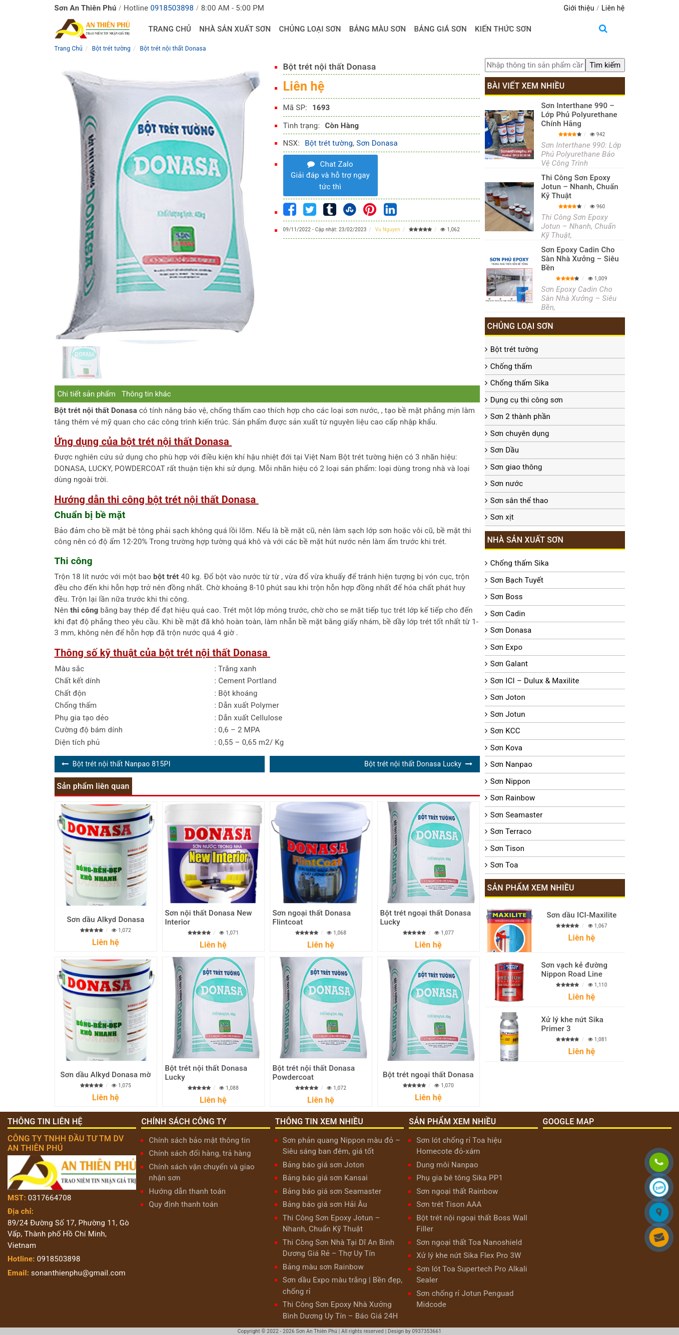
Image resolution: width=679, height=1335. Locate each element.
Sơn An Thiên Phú (317, 1331)
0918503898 (172, 8)
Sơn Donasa (377, 143)
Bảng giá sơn (440, 29)
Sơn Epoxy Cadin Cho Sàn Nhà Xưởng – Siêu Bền (580, 258)
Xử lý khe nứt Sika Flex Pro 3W (468, 1255)
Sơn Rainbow (512, 797)
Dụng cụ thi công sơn (526, 399)
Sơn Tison (507, 848)
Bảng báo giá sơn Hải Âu (325, 1204)
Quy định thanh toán (183, 1204)
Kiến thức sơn (503, 29)
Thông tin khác (146, 393)
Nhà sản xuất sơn (235, 29)
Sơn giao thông (516, 467)
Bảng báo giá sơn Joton (323, 1164)
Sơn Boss (506, 596)
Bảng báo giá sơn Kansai (325, 1177)
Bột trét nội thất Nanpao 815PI (122, 764)
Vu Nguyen (387, 229)
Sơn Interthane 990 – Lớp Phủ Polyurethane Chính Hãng (579, 114)
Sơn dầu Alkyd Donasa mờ (105, 1074)
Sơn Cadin (507, 613)
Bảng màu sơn (377, 29)
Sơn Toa (504, 864)
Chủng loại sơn (310, 29)
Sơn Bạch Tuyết (516, 580)
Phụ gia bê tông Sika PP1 (459, 1177)
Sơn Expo (506, 647)
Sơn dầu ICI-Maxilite (581, 915)
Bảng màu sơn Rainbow (323, 1266)
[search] (604, 65)
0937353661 (426, 1331)
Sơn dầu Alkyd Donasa (106, 919)
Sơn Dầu (504, 450)
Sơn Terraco (511, 831)
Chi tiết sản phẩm (87, 393)
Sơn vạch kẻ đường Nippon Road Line (574, 970)
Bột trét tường (329, 143)
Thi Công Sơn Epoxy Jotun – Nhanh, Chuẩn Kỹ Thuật (579, 186)
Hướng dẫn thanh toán (187, 1191)
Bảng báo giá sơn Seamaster (332, 1191)
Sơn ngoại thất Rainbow (457, 1191)
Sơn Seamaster (516, 814)
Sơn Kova (506, 747)
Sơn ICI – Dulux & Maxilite (534, 680)
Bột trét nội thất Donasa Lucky (412, 764)
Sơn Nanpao (511, 764)
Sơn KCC (505, 730)
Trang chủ (170, 29)
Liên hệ (612, 8)
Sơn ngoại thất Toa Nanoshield (469, 1242)
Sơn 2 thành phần (520, 416)
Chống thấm (511, 366)
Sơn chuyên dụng (519, 433)
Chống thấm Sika (519, 382)
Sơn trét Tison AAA (448, 1204)
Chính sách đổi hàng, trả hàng (200, 1153)
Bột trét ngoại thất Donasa (428, 1074)
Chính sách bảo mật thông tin (199, 1140)
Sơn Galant (509, 663)
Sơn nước (506, 483)
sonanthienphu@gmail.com (78, 1272)
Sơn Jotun (507, 714)
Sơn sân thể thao (519, 500)
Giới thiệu (578, 8)
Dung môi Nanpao (447, 1164)
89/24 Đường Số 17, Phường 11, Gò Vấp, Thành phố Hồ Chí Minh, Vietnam (68, 1234)
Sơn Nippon (510, 781)
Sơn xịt (502, 517)
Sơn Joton (507, 697)
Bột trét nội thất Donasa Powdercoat (314, 1073)
